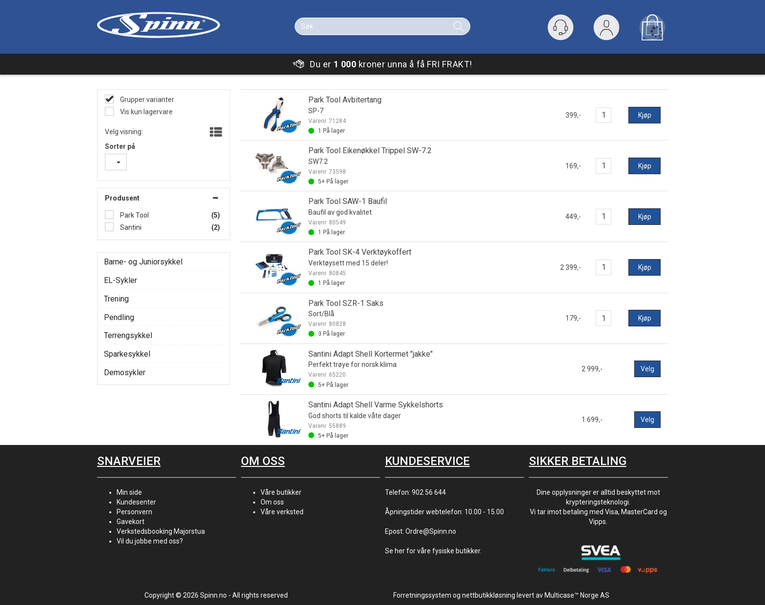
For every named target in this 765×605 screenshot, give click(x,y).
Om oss (272, 502)
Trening (116, 298)
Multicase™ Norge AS (576, 595)
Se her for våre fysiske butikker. (433, 551)
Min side (129, 492)
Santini (130, 227)
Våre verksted (282, 512)
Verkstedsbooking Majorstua (161, 531)
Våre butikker (281, 492)
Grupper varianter (146, 99)
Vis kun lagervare (146, 112)
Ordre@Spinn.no (430, 531)
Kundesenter (136, 502)
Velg (647, 369)
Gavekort (130, 521)
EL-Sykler (120, 280)
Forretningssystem (422, 595)
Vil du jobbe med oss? (150, 541)
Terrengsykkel (128, 335)
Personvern (134, 512)
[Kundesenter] (560, 27)
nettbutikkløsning (488, 595)
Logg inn (606, 29)
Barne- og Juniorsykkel (143, 261)
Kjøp (644, 115)
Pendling (119, 317)
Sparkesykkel (127, 354)
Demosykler (124, 372)
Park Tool (134, 215)
